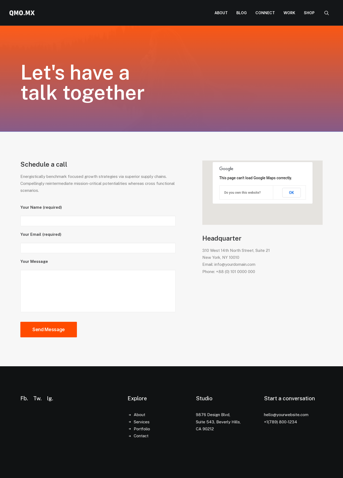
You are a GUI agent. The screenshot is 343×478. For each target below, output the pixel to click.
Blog (241, 12)
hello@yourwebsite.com (286, 414)
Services (142, 422)
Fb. (24, 398)
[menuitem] (221, 13)
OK (291, 193)
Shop (309, 12)
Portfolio (142, 429)
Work (289, 12)
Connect (265, 12)
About (221, 12)
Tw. (37, 398)
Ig (49, 398)
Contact (141, 436)
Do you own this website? (242, 193)
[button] (329, 13)
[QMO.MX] (22, 13)
